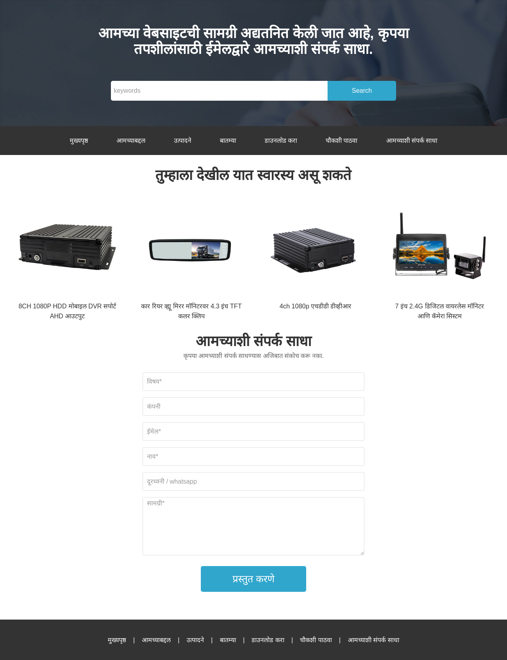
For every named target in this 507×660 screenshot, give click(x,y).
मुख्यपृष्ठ (79, 140)
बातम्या (228, 140)
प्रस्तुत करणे (253, 578)
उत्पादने (182, 140)
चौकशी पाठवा (341, 140)
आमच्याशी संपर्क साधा (412, 140)
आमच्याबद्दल (130, 140)
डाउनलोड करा (281, 140)
